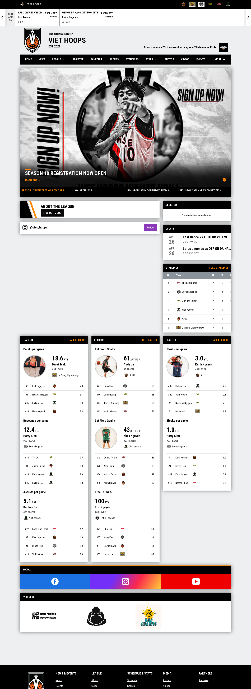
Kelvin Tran (180, 466)
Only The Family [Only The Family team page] (186, 301)
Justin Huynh (38, 466)
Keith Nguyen (38, 386)
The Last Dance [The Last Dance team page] (186, 283)
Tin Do (35, 457)
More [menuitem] (220, 59)
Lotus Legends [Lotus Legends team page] (186, 292)
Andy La (129, 364)
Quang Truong (110, 457)
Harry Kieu (30, 436)
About (94, 680)
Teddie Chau (38, 554)
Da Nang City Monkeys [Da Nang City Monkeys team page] (190, 328)
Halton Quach (38, 411)
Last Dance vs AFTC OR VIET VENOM (207, 237)
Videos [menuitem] (185, 59)
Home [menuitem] (28, 59)
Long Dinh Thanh (40, 529)
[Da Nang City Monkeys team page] (125, 403)
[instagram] (125, 581)
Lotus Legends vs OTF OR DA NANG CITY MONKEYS (207, 248)
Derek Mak (59, 364)
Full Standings (219, 267)
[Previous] (3, 17)
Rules (94, 686)
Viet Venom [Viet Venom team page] (185, 310)
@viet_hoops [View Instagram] (38, 227)
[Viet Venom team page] (54, 403)
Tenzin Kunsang (111, 403)
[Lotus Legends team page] (54, 546)
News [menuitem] (42, 59)
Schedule (132, 680)
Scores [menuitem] (114, 59)
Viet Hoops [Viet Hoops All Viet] (30, 4)
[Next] (248, 17)
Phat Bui (108, 529)
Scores (131, 686)
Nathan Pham (110, 411)
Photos (167, 680)
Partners (203, 680)
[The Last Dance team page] (54, 529)
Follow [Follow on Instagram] (152, 227)
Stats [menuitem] (152, 59)
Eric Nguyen (102, 507)
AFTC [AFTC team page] (182, 319)
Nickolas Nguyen (40, 394)
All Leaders (77, 340)
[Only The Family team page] (54, 394)
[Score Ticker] (125, 17)
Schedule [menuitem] (97, 59)
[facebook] (55, 581)
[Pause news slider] (224, 179)
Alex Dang (109, 466)
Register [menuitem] (78, 59)
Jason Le (108, 554)
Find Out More (52, 212)
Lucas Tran (37, 546)
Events (59, 686)
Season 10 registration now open (65, 173)
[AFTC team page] (54, 386)
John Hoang (110, 394)
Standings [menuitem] (132, 59)
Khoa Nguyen (38, 474)
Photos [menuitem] (169, 59)
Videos (166, 686)
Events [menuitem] (200, 59)
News (59, 680)
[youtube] (196, 581)
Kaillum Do (37, 403)
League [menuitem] (59, 59)
